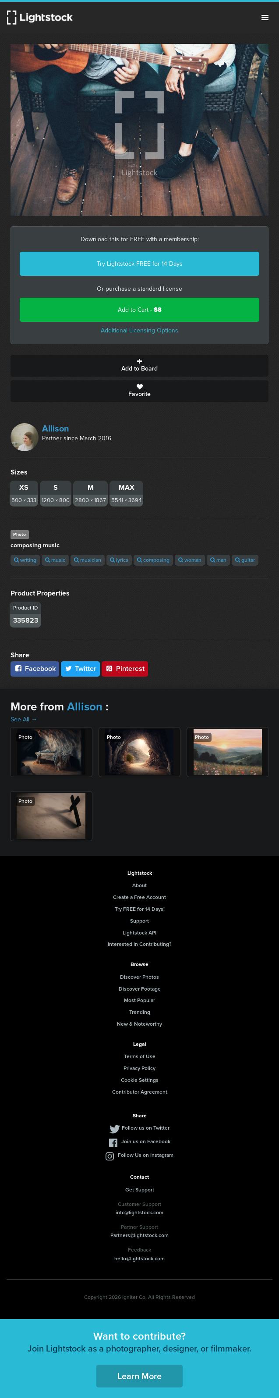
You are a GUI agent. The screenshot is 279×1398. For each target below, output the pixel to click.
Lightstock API (139, 933)
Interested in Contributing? (140, 944)
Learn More (139, 1376)
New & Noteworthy (139, 1024)
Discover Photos (139, 977)
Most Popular (139, 1000)
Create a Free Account (139, 897)
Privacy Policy (139, 1068)
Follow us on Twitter (146, 1128)
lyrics (119, 560)
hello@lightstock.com (139, 1258)
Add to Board (139, 365)
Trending (139, 1012)
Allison (55, 428)
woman (189, 560)
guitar (245, 560)
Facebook (35, 668)
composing (153, 560)
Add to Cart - (140, 309)
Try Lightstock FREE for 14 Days (140, 263)
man (218, 560)
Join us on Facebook (145, 1141)
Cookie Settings (140, 1080)
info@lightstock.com (139, 1212)
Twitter (80, 668)
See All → (24, 719)
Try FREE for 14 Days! (140, 909)
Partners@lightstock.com (139, 1235)
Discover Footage (140, 989)
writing (25, 560)
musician (87, 560)
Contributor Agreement (139, 1092)
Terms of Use (139, 1056)
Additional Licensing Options (139, 330)
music (55, 560)
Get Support (139, 1190)
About (139, 885)
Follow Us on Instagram (145, 1155)
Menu (265, 18)
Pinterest (125, 668)
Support (139, 921)
